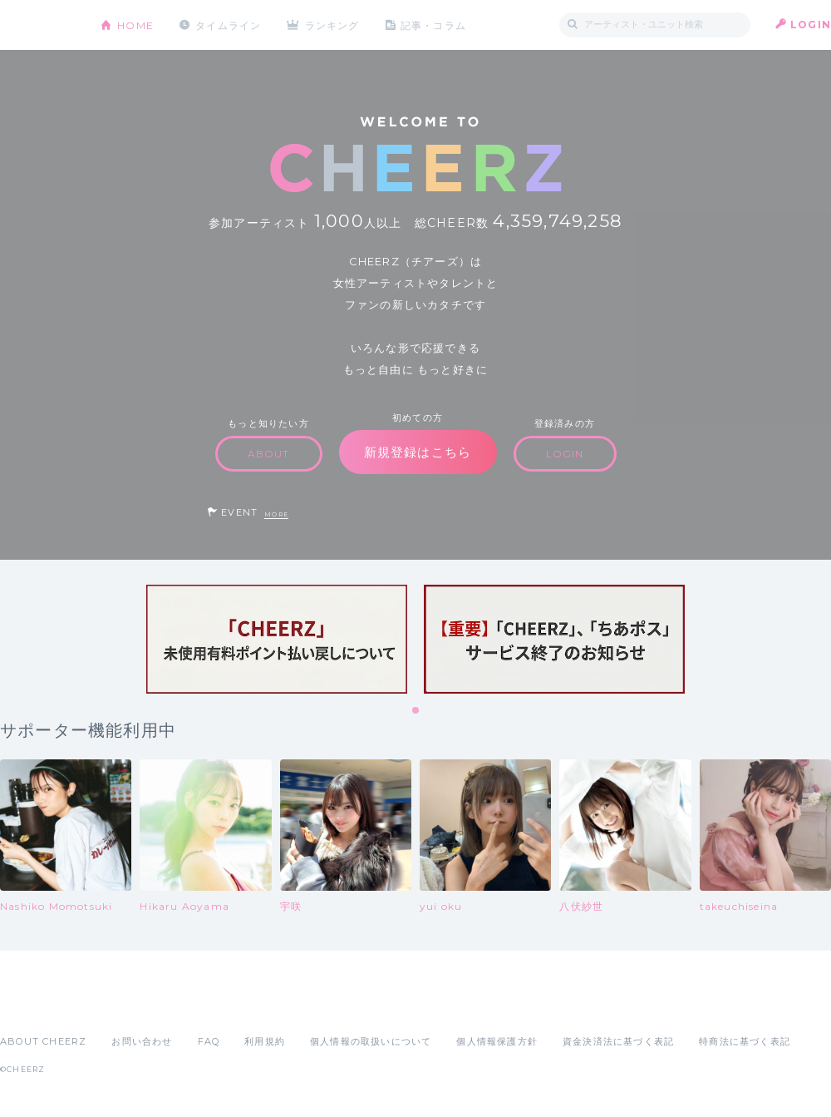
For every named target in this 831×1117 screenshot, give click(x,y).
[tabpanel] (276, 639)
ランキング (333, 24)
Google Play (126, 1004)
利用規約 (264, 1041)
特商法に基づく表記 (744, 1041)
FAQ (209, 1041)
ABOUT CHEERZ (43, 1041)
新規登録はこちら (418, 452)
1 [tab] (416, 711)
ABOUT (269, 453)
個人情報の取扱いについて (370, 1041)
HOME (135, 24)
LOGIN (810, 24)
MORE (276, 514)
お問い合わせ (141, 1041)
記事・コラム (434, 24)
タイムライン (228, 24)
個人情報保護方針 (497, 1041)
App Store (38, 1004)
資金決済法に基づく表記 (618, 1041)
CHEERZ (38, 25)
